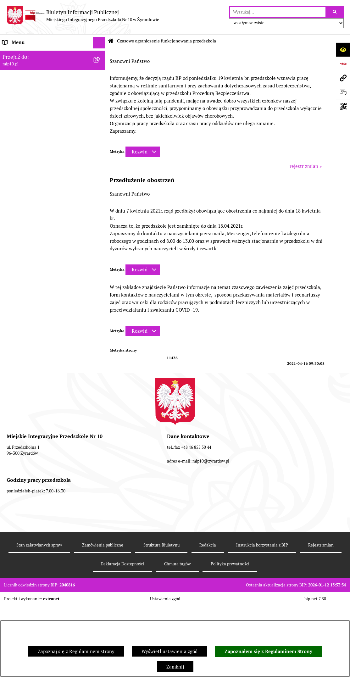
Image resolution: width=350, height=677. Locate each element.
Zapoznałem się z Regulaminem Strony (268, 651)
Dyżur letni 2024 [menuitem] (20, 423)
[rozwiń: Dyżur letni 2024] (100, 423)
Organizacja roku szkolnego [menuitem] (32, 149)
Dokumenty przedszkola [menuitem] (28, 89)
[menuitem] (52, 187)
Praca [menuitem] (8, 101)
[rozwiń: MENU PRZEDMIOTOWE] (100, 78)
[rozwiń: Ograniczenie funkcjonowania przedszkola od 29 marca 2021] (100, 183)
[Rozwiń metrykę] (142, 152)
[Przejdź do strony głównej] (82, 15)
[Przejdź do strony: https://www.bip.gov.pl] (343, 64)
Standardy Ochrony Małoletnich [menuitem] (37, 435)
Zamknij (175, 667)
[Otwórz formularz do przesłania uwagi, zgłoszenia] (343, 92)
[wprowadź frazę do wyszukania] (277, 12)
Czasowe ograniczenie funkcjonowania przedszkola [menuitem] (44, 164)
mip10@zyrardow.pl (210, 550)
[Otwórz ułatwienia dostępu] (343, 49)
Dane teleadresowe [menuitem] (23, 54)
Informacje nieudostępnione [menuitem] (33, 113)
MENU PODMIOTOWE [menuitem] (26, 66)
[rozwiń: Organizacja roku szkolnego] (100, 149)
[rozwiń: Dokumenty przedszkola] (100, 90)
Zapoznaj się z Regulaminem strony (76, 651)
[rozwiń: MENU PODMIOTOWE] (100, 66)
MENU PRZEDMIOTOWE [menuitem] (29, 78)
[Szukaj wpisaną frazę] (335, 12)
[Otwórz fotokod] (343, 106)
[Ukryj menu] (99, 43)
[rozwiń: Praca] (100, 102)
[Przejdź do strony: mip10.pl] (343, 78)
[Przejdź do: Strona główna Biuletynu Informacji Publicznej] (111, 41)
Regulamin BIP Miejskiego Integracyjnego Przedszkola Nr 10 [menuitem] (47, 128)
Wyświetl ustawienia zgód (169, 651)
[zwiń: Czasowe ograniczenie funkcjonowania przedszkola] (100, 161)
